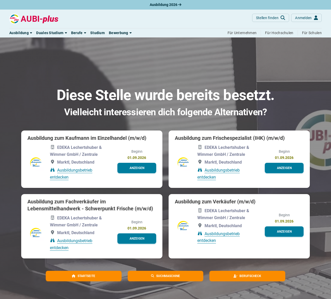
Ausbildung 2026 (165, 5)
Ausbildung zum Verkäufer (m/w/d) (215, 201)
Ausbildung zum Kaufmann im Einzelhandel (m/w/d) (86, 138)
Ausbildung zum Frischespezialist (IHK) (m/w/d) (230, 138)
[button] (20, 32)
